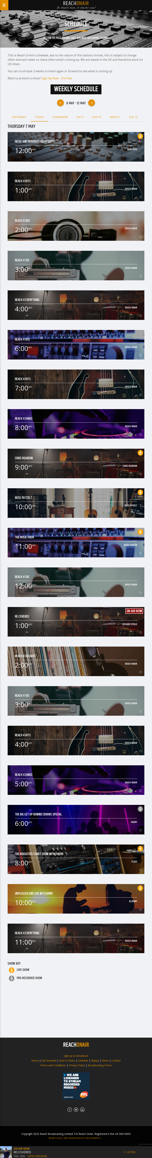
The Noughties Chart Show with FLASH (39, 854)
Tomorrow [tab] (60, 117)
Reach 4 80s (22, 339)
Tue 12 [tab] (133, 117)
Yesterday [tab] (19, 117)
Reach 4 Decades (25, 656)
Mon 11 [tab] (115, 117)
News (105, 1060)
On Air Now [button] (21, 1148)
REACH (76, 1045)
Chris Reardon (24, 458)
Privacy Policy (77, 1065)
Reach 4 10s (22, 260)
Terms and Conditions (53, 1065)
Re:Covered (22, 616)
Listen (129, 1152)
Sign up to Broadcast (76, 1056)
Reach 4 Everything (27, 300)
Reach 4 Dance (24, 419)
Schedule (83, 1060)
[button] (6, 1152)
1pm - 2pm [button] (19, 1156)
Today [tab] (39, 117)
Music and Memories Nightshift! (35, 142)
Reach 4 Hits (23, 181)
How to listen (67, 1060)
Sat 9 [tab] (80, 117)
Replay (95, 1060)
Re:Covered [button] (22, 1152)
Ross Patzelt (23, 498)
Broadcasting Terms (100, 1065)
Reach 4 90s (22, 221)
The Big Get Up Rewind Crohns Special (38, 814)
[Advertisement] (76, 1009)
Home (35, 1060)
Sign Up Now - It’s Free (56, 78)
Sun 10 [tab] (96, 117)
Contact (116, 1060)
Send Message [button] (37, 1156)
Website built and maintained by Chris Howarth (75, 1138)
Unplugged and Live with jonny (34, 894)
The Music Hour (24, 537)
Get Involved (48, 1060)
